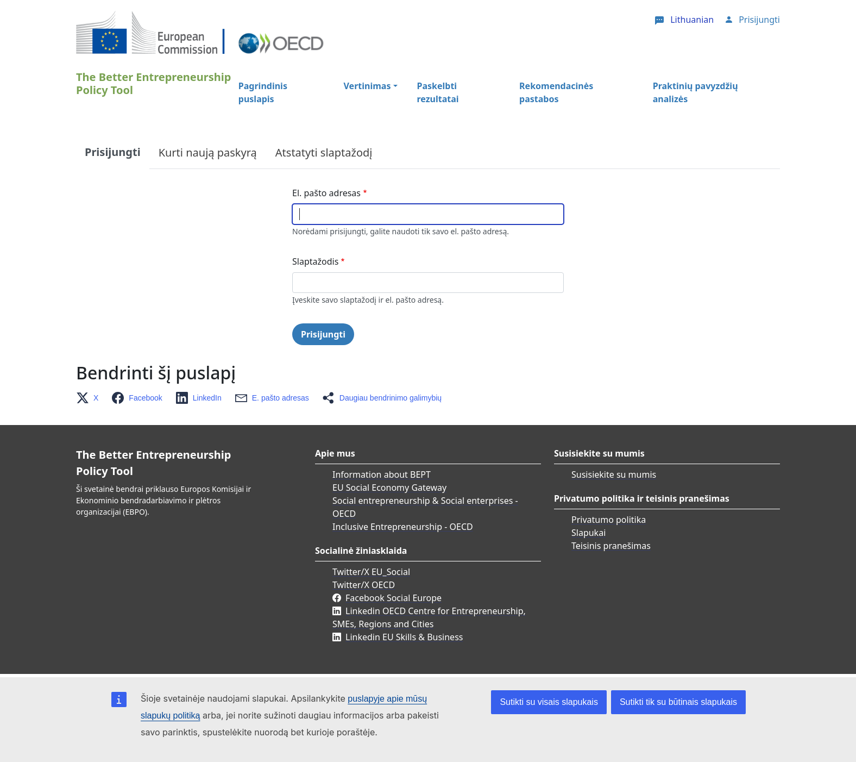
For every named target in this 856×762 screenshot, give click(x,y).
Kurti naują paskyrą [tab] (208, 152)
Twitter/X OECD (363, 585)
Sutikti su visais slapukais (549, 702)
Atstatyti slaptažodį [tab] (324, 152)
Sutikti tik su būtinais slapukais (678, 702)
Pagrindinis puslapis (262, 92)
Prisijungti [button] (759, 19)
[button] (90, 397)
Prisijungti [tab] (113, 152)
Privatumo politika (608, 520)
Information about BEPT (381, 474)
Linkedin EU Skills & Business (404, 637)
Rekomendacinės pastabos (556, 92)
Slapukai (588, 533)
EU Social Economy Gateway (389, 488)
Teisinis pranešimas (611, 546)
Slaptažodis (315, 261)
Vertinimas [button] (367, 86)
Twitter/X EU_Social (371, 572)
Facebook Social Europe (393, 598)
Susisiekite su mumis (613, 474)
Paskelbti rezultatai (438, 92)
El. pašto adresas (326, 193)
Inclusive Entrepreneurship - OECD (402, 527)
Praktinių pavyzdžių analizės (695, 92)
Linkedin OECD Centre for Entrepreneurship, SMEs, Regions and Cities (429, 617)
